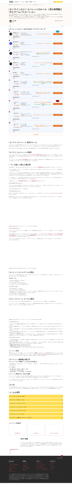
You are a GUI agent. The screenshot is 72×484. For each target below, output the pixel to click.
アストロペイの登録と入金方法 (41, 468)
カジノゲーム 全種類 (26, 468)
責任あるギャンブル (12, 472)
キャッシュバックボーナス (40, 465)
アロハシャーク (52, 468)
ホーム (11, 4)
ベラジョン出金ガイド (40, 467)
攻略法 (26, 1)
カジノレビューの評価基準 (13, 465)
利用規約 (10, 470)
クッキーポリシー (12, 467)
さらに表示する (36, 135)
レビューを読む (15, 35)
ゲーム (34, 1)
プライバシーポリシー (12, 468)
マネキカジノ (52, 463)
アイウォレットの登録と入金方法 (41, 470)
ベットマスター (52, 467)
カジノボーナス (25, 465)
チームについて (11, 463)
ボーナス (22, 1)
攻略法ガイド (25, 470)
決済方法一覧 (25, 467)
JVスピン (51, 465)
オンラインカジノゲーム (16, 4)
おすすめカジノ (17, 1)
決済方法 (30, 1)
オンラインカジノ (26, 463)
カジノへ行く (58, 34)
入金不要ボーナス (39, 463)
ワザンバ (51, 470)
